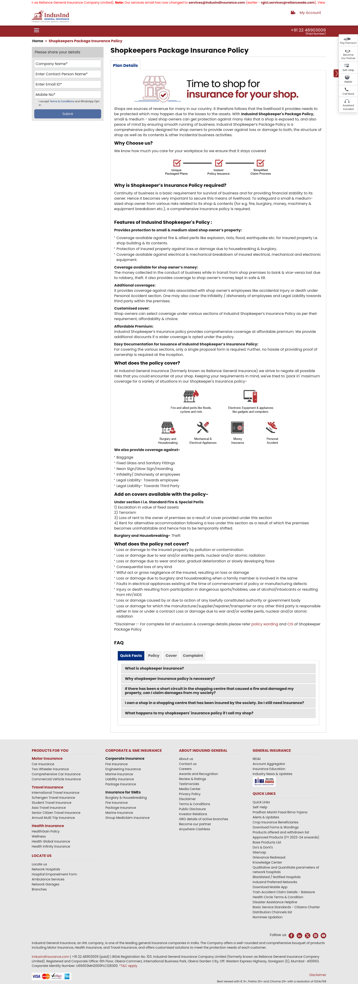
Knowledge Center (267, 862)
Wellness (39, 836)
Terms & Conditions (62, 101)
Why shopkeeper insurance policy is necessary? (170, 678)
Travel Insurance (47, 787)
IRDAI (257, 759)
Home (37, 41)
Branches (39, 889)
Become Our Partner (348, 56)
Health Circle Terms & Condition (278, 897)
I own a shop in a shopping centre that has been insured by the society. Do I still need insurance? (214, 702)
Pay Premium (348, 43)
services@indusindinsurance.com (223, 2)
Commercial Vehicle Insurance (56, 779)
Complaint (193, 655)
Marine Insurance (119, 774)
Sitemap (259, 852)
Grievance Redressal (269, 857)
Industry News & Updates (272, 774)
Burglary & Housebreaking (126, 797)
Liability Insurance (119, 779)
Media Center (189, 789)
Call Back (348, 94)
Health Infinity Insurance (51, 846)
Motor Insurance (47, 758)
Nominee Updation (268, 917)
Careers (185, 769)
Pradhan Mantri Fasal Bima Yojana (280, 812)
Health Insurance (48, 825)
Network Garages (45, 884)
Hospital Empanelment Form (54, 874)
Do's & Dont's (263, 847)
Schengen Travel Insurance (53, 797)
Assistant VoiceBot (348, 107)
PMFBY (348, 82)
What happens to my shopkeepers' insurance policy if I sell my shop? (189, 713)
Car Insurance (43, 764)
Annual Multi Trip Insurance (53, 817)
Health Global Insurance (51, 841)
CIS (290, 624)
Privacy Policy (190, 794)
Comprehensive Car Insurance (56, 774)
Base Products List (267, 842)
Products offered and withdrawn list (281, 832)
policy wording (264, 624)
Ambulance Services (48, 879)
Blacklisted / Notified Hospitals (277, 877)
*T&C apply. (128, 965)
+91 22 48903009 (308, 30)
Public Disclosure (192, 809)
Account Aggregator (269, 764)
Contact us (188, 764)
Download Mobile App (270, 887)
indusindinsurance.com (51, 956)
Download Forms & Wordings (276, 827)
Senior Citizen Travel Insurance (56, 812)
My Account (310, 12)
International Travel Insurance (55, 792)
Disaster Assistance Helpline (275, 902)
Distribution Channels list (272, 912)
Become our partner (195, 824)
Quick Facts (131, 655)
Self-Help (348, 70)
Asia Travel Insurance (49, 807)
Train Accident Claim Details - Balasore (284, 892)
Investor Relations (193, 814)
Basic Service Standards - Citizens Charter (286, 907)
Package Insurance (120, 784)
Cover (171, 655)
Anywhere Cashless (194, 829)
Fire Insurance (116, 764)
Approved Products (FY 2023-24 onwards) (286, 837)
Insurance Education (269, 769)
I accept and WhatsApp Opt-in (69, 103)
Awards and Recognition (198, 774)
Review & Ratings (192, 779)
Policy (153, 655)
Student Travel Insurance (51, 802)
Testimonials (189, 784)
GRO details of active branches (203, 819)
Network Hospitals (46, 869)
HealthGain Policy (46, 831)
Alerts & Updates (266, 817)
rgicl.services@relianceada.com (294, 2)
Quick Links (261, 802)
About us (186, 759)
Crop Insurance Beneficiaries (275, 822)
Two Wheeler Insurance (50, 769)
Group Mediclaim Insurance (127, 817)
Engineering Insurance (123, 769)
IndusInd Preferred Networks (275, 882)
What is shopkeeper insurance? (154, 668)
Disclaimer (187, 799)
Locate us (39, 864)
